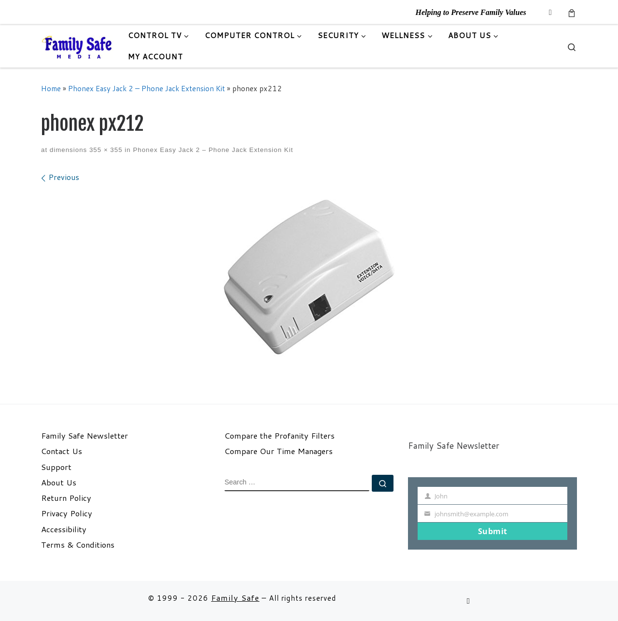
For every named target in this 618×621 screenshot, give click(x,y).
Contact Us (61, 451)
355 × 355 (104, 149)
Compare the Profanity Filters (280, 435)
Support (56, 467)
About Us (58, 482)
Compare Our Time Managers (279, 451)
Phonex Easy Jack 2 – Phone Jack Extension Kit (146, 88)
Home (51, 88)
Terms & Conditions (77, 544)
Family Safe (235, 597)
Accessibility (63, 529)
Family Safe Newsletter (84, 435)
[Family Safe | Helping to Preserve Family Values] (77, 46)
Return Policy (66, 498)
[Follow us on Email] (550, 12)
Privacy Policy (66, 513)
